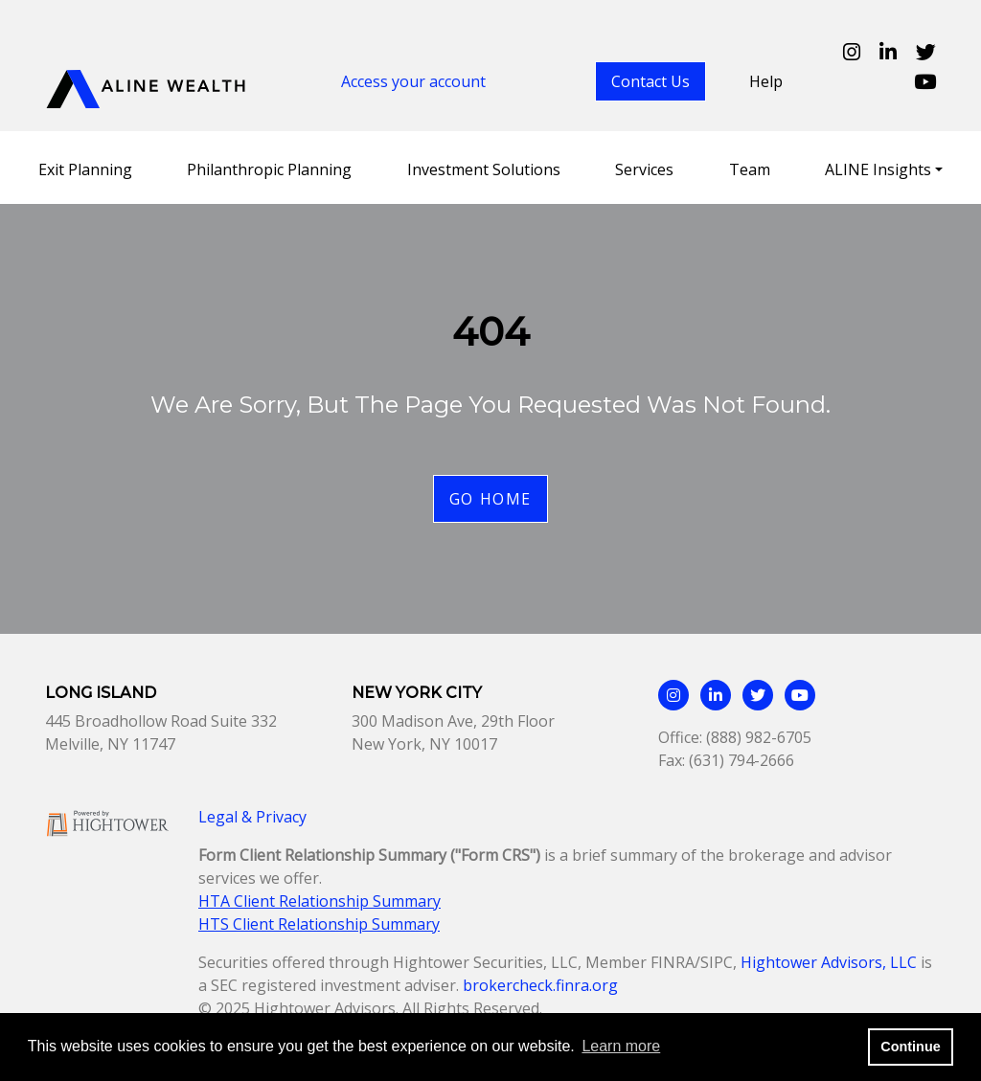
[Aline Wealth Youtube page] (925, 81)
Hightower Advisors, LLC (829, 962)
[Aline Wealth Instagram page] (851, 51)
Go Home (490, 498)
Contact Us (650, 81)
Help (766, 81)
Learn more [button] (621, 1046)
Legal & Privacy (252, 816)
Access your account (413, 81)
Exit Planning (85, 169)
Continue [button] (910, 1046)
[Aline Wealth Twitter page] (926, 51)
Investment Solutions (483, 169)
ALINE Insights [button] (878, 169)
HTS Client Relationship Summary (319, 924)
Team (749, 169)
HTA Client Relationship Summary (319, 901)
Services (644, 169)
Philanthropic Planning (269, 169)
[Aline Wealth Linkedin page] (888, 51)
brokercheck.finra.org (540, 985)
